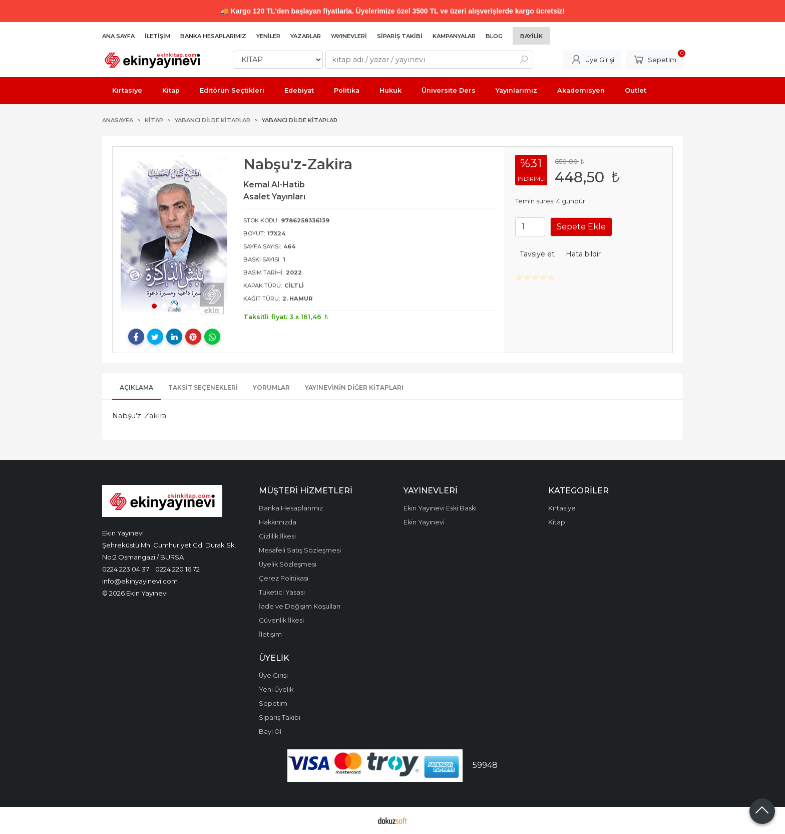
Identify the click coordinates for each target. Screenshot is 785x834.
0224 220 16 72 (177, 569)
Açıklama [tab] (136, 387)
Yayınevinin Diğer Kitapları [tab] (354, 387)
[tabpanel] (174, 237)
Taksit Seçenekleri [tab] (203, 387)
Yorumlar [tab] (271, 387)
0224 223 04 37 (125, 569)
